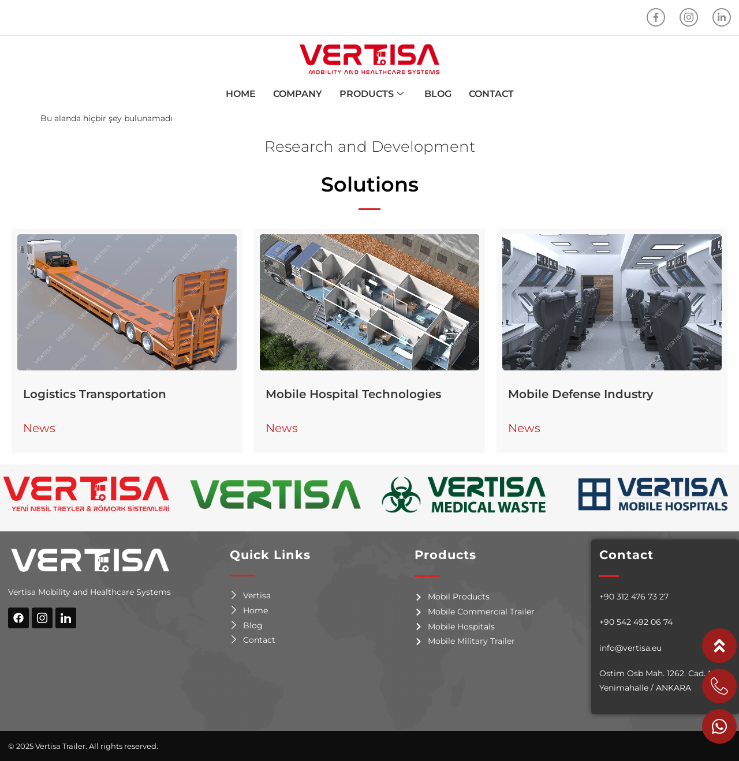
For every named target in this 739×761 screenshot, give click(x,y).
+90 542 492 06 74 (636, 622)
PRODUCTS (371, 94)
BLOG (437, 93)
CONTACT (491, 93)
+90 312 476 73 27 (634, 596)
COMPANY (297, 93)
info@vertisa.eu (630, 648)
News (39, 428)
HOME (241, 93)
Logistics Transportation (94, 394)
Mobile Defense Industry (581, 394)
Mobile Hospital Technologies (353, 394)
